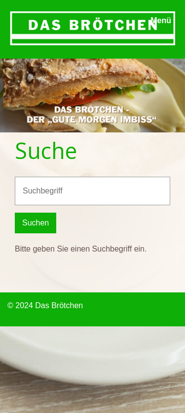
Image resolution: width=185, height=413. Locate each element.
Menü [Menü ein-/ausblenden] (160, 20)
